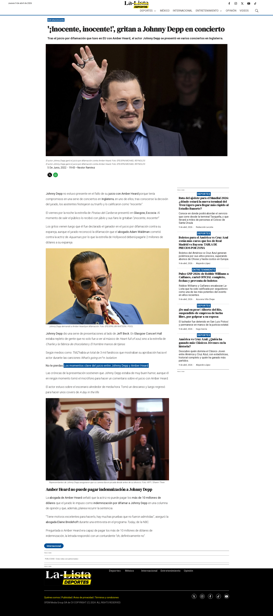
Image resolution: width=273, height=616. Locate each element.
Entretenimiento (207, 10)
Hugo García (201, 329)
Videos (244, 10)
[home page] (137, 4)
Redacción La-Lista (204, 227)
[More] (155, 10)
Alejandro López (203, 263)
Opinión (231, 10)
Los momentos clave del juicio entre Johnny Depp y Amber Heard (106, 365)
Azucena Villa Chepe (205, 299)
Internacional (182, 10)
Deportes (146, 10)
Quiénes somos (52, 597)
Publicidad (67, 597)
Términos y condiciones (107, 597)
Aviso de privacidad (83, 597)
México (165, 10)
